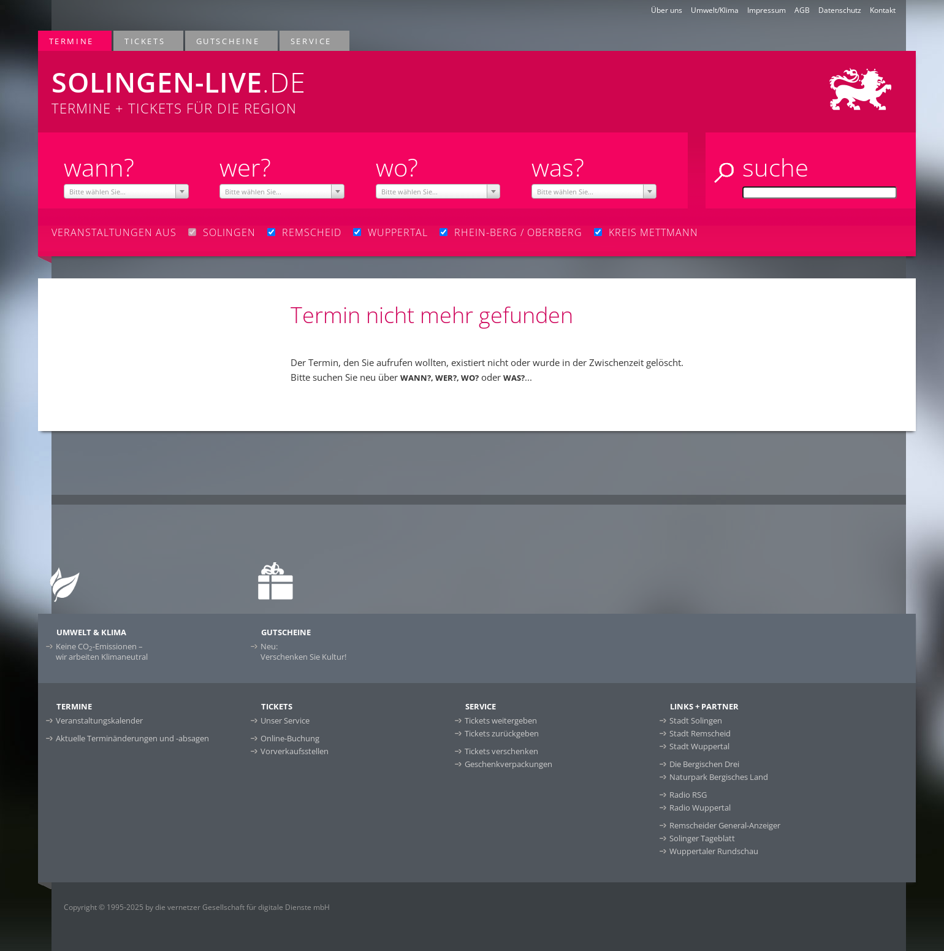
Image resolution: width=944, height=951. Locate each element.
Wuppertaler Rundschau (713, 851)
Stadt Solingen (695, 720)
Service (312, 41)
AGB (802, 10)
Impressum (766, 10)
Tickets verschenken (501, 751)
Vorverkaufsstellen (295, 751)
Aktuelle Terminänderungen (132, 738)
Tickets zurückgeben (502, 733)
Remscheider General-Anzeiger (724, 825)
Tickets (145, 41)
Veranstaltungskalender (99, 720)
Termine (72, 41)
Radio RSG (688, 794)
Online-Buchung (290, 738)
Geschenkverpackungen (508, 764)
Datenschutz (839, 10)
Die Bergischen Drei (704, 764)
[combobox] (126, 191)
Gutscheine (228, 41)
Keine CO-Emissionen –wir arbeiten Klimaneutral (102, 651)
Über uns (666, 10)
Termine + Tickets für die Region (293, 84)
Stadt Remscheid (700, 733)
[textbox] (126, 192)
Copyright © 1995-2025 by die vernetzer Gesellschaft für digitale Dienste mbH (197, 907)
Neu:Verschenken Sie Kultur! (303, 651)
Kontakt (883, 10)
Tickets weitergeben (501, 720)
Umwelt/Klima (715, 10)
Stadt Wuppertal (699, 746)
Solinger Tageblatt (702, 838)
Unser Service (285, 720)
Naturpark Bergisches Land (718, 776)
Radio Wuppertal (700, 807)
